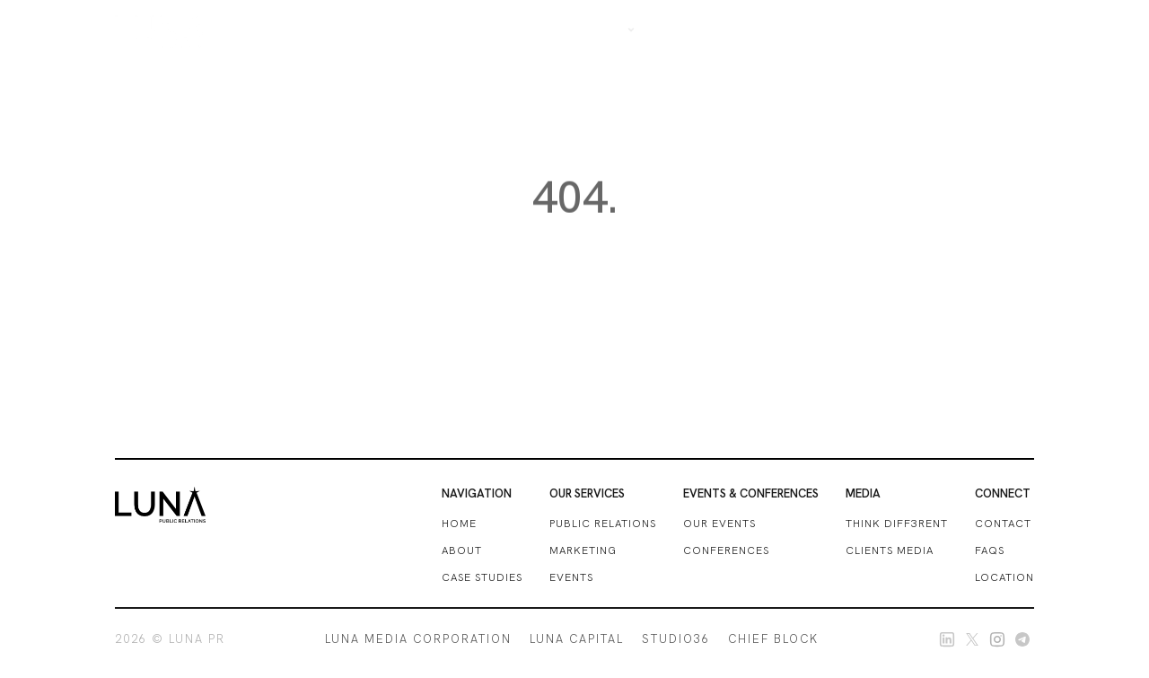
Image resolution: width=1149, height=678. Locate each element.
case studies (482, 577)
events (571, 577)
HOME (459, 523)
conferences (726, 550)
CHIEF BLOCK (773, 639)
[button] (609, 29)
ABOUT (462, 550)
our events (719, 523)
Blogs (890, 28)
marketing (583, 550)
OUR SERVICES (699, 28)
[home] (160, 30)
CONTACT (1003, 523)
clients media (890, 550)
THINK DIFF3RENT (897, 523)
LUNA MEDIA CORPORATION (418, 639)
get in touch (975, 28)
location (1004, 577)
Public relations (602, 523)
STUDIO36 (676, 639)
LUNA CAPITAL (577, 639)
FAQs (989, 550)
